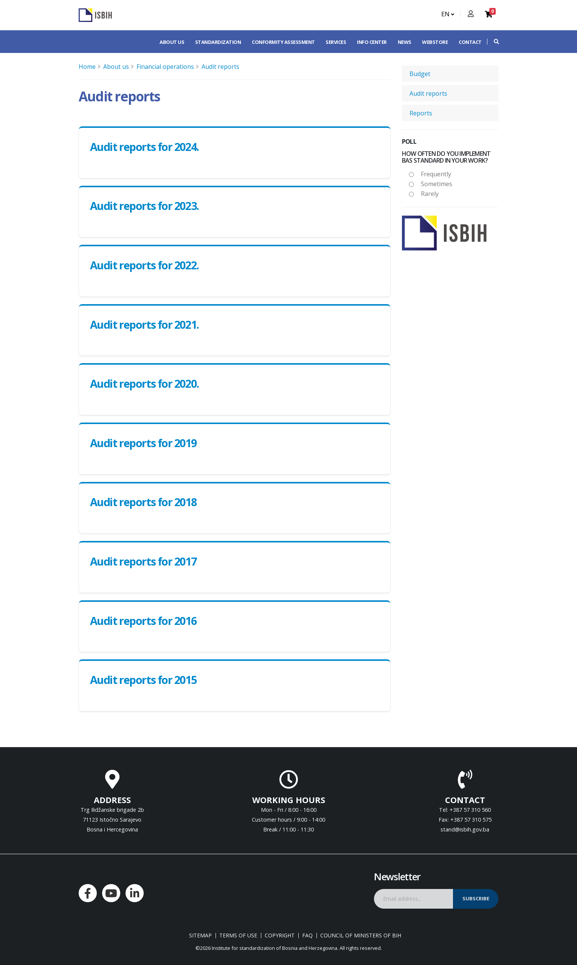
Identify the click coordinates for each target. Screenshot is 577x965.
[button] (492, 41)
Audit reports (220, 66)
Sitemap (200, 935)
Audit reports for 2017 (143, 561)
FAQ (307, 935)
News (404, 42)
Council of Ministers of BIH (360, 935)
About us (172, 42)
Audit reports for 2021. (144, 324)
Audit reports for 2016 (143, 620)
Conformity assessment (283, 42)
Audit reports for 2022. (144, 265)
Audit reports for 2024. (144, 146)
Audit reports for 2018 (143, 501)
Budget (419, 74)
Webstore (435, 42)
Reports (420, 113)
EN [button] (447, 14)
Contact (470, 42)
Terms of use (238, 935)
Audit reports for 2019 (143, 442)
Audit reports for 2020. (144, 383)
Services (336, 42)
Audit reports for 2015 (143, 679)
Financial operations (165, 66)
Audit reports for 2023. (144, 205)
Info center (372, 42)
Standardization (218, 42)
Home (87, 66)
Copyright (280, 935)
